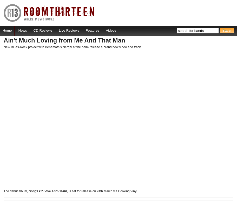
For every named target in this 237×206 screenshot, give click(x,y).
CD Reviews (43, 30)
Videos (111, 30)
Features (92, 30)
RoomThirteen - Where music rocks (49, 13)
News (22, 30)
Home (7, 30)
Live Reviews (69, 30)
